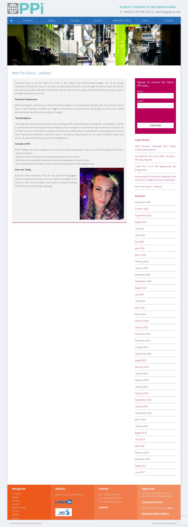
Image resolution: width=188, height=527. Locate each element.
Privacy (15, 518)
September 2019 (143, 412)
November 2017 (142, 459)
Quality (98, 20)
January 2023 (141, 373)
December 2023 (143, 333)
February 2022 (142, 380)
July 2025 (139, 228)
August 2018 (140, 432)
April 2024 (139, 307)
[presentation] (151, 114)
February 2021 (142, 393)
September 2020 (143, 399)
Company (28, 20)
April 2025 (139, 248)
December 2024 (143, 274)
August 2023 (140, 360)
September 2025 (143, 215)
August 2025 (140, 221)
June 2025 (140, 235)
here (170, 508)
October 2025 (141, 208)
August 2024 (140, 287)
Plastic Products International (69, 494)
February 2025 (142, 261)
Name (140, 91)
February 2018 (142, 452)
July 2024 (139, 294)
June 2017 (140, 472)
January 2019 (141, 426)
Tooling (74, 20)
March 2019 (140, 419)
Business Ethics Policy (155, 513)
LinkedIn (16, 514)
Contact (169, 20)
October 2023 (141, 347)
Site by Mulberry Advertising (163, 523)
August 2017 (140, 465)
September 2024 (143, 281)
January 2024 (141, 327)
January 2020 (141, 406)
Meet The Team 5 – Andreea (148, 186)
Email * (140, 101)
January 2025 (141, 268)
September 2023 (143, 353)
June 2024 (140, 301)
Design (51, 20)
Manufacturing (122, 20)
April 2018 (139, 445)
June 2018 (140, 439)
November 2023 (142, 340)
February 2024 (142, 320)
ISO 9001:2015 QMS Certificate (156, 493)
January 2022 (141, 386)
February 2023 (142, 366)
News (145, 20)
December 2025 (143, 202)
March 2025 (140, 254)
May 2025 (139, 241)
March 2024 (140, 314)
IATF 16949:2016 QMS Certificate (157, 496)
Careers (103, 507)
